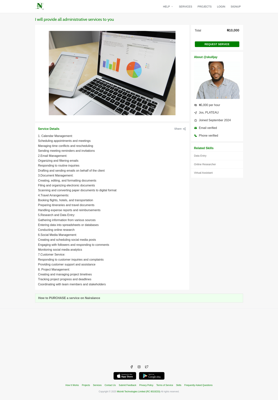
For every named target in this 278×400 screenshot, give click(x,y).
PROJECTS (205, 6)
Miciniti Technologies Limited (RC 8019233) (138, 391)
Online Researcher (205, 164)
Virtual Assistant (203, 172)
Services (97, 385)
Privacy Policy (146, 385)
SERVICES (185, 6)
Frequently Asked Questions (198, 385)
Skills (178, 385)
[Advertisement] (139, 335)
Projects (86, 385)
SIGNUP (236, 6)
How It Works (72, 385)
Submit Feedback (127, 385)
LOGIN (221, 6)
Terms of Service (164, 385)
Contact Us (110, 385)
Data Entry (200, 155)
